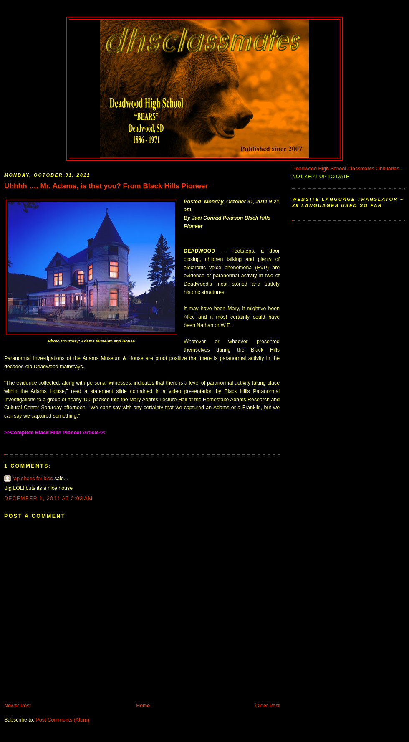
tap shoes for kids (33, 478)
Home (143, 706)
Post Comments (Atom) (62, 720)
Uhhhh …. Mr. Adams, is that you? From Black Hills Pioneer (106, 186)
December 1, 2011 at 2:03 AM (48, 498)
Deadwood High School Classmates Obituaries (345, 169)
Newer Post (17, 706)
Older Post (267, 706)
